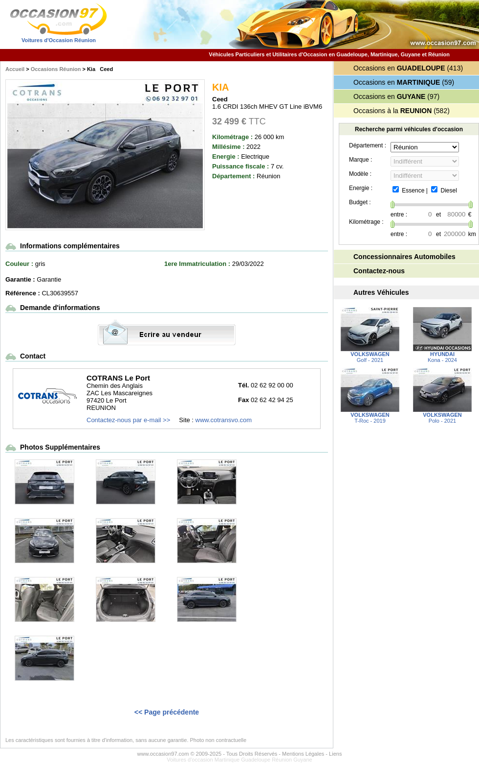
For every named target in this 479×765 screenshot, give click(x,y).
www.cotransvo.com (224, 420)
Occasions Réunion (56, 69)
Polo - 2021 (442, 415)
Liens (335, 754)
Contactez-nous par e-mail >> (128, 420)
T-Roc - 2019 (370, 415)
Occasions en (399, 68)
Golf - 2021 (370, 354)
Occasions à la (392, 111)
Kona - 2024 (442, 354)
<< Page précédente (166, 712)
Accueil (14, 69)
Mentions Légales (303, 754)
